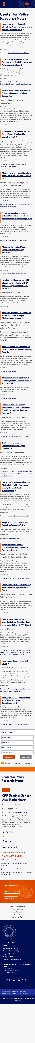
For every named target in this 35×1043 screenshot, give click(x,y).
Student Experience (25, 84)
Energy (10, 578)
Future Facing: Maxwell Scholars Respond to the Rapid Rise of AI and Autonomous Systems (17, 62)
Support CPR (10, 898)
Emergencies (23, 991)
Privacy (19, 993)
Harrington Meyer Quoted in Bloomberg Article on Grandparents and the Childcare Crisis (17, 27)
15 (16, 763)
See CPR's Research (12, 885)
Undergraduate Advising (10, 948)
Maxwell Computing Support (12, 959)
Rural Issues (14, 652)
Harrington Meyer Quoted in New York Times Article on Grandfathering (16, 700)
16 (19, 763)
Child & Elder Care (14, 53)
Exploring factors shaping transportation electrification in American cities (15, 547)
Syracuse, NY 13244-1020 (12, 970)
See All (6, 790)
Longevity (28, 472)
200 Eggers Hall (9, 968)
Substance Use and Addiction (15, 474)
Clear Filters (26, 757)
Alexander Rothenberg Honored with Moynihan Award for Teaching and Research (17, 381)
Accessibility (15, 991)
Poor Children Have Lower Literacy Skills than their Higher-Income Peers (16, 587)
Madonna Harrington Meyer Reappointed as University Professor (14, 250)
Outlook (10, 812)
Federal (10, 240)
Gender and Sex (13, 650)
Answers (5, 945)
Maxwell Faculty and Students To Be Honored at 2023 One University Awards (17, 349)
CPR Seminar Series (8, 860)
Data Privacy (10, 84)
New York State (18, 436)
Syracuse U (25, 993)
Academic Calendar (6, 991)
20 (32, 763)
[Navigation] (27, 3)
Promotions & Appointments (17, 274)
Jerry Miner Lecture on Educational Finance (15, 869)
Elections (11, 164)
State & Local (18, 164)
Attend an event (11, 892)
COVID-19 (11, 472)
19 (29, 763)
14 (12, 763)
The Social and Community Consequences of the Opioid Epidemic (13, 446)
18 (26, 763)
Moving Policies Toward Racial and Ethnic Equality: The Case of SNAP (16, 175)
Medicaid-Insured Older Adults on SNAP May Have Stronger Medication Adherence (16, 315)
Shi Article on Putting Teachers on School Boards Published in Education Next (16, 134)
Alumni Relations (8, 957)
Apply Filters (9, 757)
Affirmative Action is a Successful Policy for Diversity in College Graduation (16, 93)
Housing (10, 436)
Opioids (2, 474)
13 (9, 763)
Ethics (16, 84)
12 (6, 763)
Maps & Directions (6, 993)
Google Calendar (21, 812)
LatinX (15, 240)
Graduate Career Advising (11, 951)
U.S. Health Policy (23, 516)
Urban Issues (20, 654)
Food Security (23, 204)
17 (22, 763)
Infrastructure (17, 578)
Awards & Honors (13, 371)
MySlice (14, 993)
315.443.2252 (9, 973)
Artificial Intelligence (14, 82)
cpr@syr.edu (17, 912)
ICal (14, 812)
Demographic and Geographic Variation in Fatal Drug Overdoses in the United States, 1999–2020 (16, 622)
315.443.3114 (17, 915)
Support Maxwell (8, 954)
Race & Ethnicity (5, 652)
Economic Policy (13, 204)
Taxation (26, 436)
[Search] (32, 3)
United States (24, 53)
